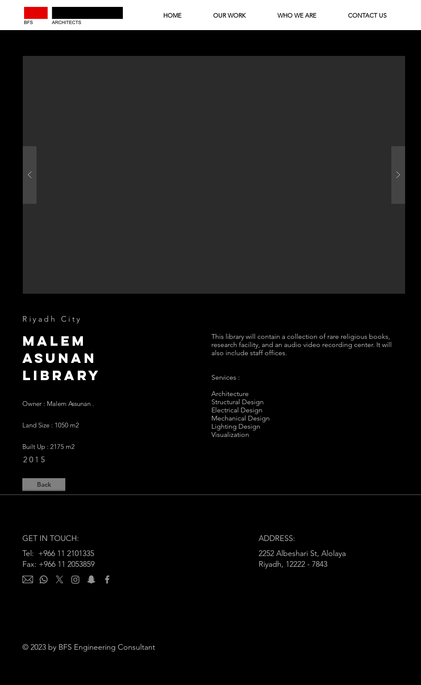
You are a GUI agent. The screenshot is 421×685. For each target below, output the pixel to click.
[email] (27, 579)
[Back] (43, 484)
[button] (214, 175)
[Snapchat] (91, 579)
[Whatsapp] (43, 579)
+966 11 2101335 (66, 553)
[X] (59, 579)
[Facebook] (107, 579)
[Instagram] (75, 579)
